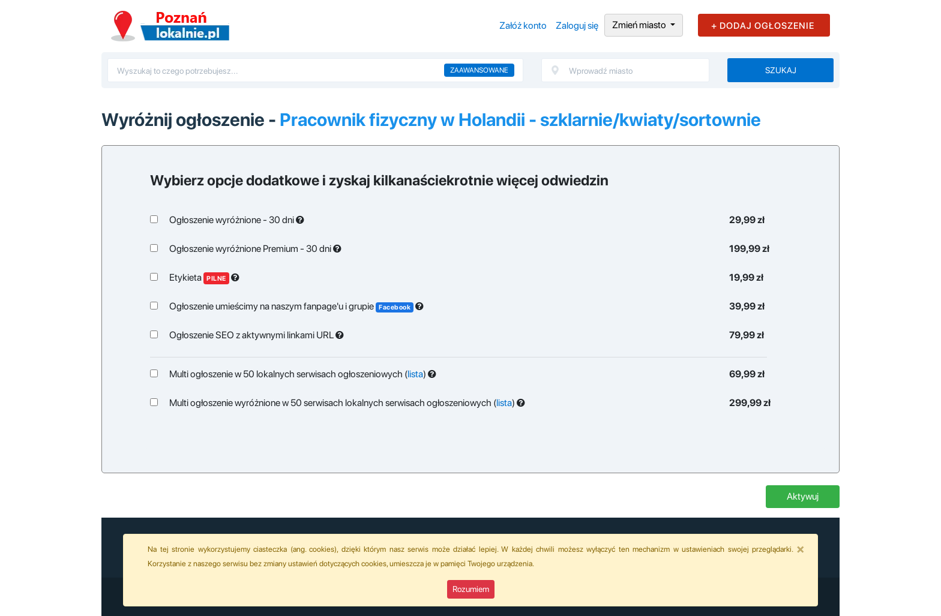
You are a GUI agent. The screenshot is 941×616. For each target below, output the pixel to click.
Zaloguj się (577, 25)
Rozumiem (470, 589)
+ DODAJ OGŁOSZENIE (762, 25)
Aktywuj (803, 496)
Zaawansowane (479, 70)
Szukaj (780, 70)
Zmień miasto (640, 25)
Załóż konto (523, 25)
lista (415, 374)
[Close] (800, 548)
